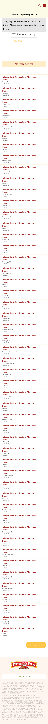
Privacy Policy (24, 676)
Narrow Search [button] (24, 64)
